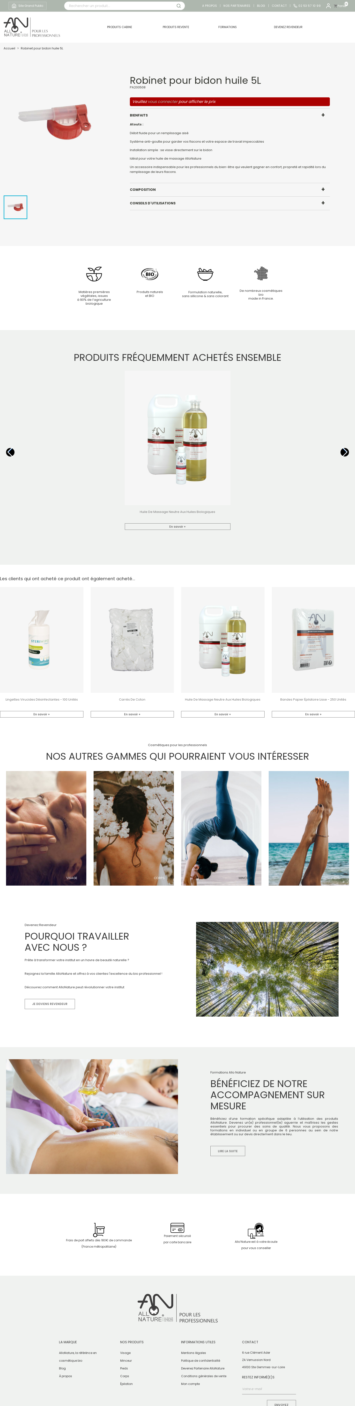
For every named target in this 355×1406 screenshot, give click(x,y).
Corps (159, 878)
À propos (65, 1376)
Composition (143, 189)
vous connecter (163, 101)
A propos (209, 5)
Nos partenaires (237, 5)
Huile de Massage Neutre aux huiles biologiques (177, 512)
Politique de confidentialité (200, 1361)
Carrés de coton (132, 699)
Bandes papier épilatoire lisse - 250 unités (313, 699)
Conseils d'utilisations (153, 203)
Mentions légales (193, 1353)
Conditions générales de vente (203, 1376)
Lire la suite (228, 1151)
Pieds (336, 878)
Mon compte (190, 1384)
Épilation (126, 1384)
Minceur (245, 878)
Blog (261, 5)
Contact (279, 5)
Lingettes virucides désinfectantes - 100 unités (42, 699)
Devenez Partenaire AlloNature (202, 1368)
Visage (71, 878)
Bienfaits (139, 115)
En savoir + (177, 527)
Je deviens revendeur (49, 1004)
